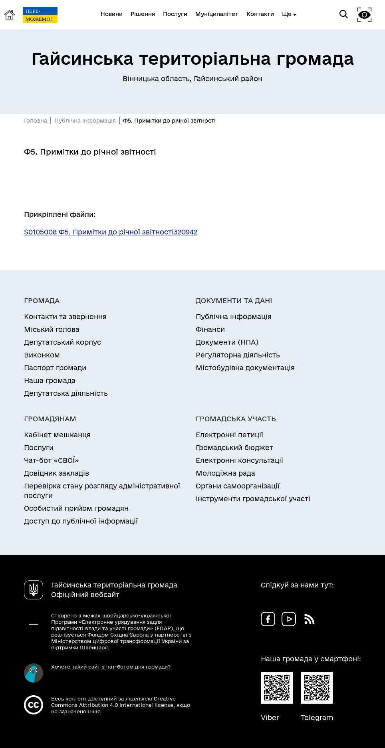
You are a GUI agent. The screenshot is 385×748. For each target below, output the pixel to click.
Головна (35, 120)
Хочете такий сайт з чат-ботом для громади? (111, 666)
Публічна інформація (85, 120)
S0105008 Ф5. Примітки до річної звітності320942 (110, 232)
